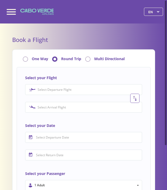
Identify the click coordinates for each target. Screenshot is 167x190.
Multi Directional (109, 59)
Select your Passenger (45, 173)
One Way (40, 59)
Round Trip (71, 59)
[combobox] (83, 89)
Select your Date (40, 125)
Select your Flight (41, 77)
